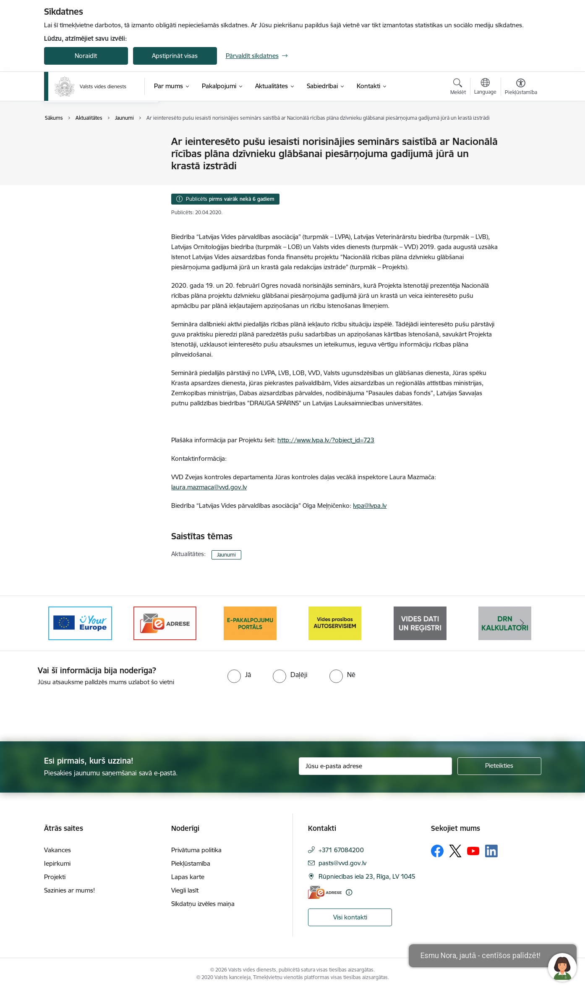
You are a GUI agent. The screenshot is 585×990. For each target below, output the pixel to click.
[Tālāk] (522, 623)
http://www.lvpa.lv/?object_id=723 (325, 440)
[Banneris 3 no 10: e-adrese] (164, 623)
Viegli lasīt (184, 890)
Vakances (57, 850)
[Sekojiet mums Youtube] (473, 851)
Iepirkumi (57, 863)
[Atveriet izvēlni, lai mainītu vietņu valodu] (485, 87)
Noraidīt (86, 56)
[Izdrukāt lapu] (520, 138)
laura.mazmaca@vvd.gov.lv (209, 487)
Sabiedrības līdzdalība (83, 156)
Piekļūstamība (190, 863)
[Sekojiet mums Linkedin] (491, 851)
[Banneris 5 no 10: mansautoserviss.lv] (334, 623)
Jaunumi (65, 142)
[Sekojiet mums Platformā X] (455, 851)
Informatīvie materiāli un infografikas (87, 174)
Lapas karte (187, 877)
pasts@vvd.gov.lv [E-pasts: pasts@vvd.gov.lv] (342, 863)
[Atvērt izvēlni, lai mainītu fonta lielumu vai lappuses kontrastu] (521, 88)
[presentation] (70, 710)
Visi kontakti (350, 917)
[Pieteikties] (499, 766)
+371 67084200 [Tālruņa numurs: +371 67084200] (341, 850)
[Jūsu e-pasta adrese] (375, 766)
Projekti (54, 877)
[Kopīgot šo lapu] (520, 159)
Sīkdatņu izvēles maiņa (203, 904)
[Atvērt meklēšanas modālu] (458, 88)
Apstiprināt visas (175, 56)
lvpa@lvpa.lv (370, 505)
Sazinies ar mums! (69, 890)
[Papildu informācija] (349, 892)
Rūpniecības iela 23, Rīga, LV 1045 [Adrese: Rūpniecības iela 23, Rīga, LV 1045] (367, 876)
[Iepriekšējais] (63, 623)
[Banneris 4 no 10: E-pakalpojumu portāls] (250, 623)
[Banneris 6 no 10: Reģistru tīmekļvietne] (420, 623)
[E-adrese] (325, 892)
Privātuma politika (196, 850)
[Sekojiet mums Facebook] (437, 851)
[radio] (239, 675)
